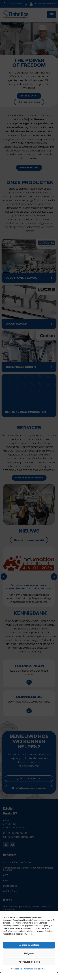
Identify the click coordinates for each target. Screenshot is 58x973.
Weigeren (29, 953)
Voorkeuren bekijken (29, 961)
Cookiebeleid (16, 969)
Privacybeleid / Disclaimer (34, 969)
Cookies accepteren (29, 945)
